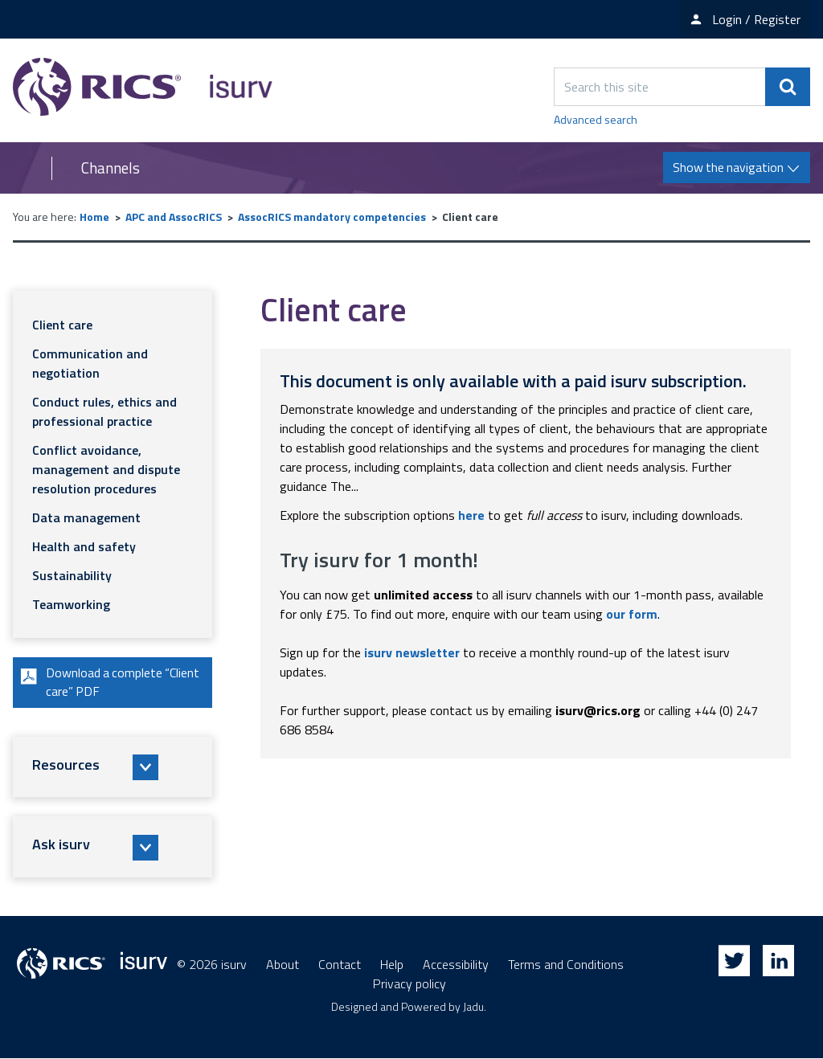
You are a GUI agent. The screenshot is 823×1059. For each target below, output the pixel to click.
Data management (86, 517)
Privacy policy (409, 984)
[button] (112, 768)
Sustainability (72, 575)
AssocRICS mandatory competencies (332, 216)
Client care (62, 324)
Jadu (473, 1007)
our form (631, 614)
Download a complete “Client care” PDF (109, 683)
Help (391, 965)
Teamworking (71, 604)
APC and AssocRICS (173, 216)
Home (94, 216)
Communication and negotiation (90, 363)
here (471, 515)
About (282, 965)
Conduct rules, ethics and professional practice (104, 411)
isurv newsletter (412, 652)
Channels (110, 168)
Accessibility (456, 965)
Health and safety (84, 546)
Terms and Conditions (566, 965)
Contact (339, 965)
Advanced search (595, 119)
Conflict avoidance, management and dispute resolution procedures (106, 469)
